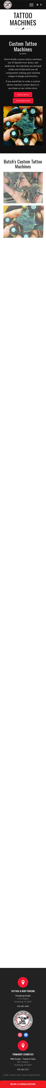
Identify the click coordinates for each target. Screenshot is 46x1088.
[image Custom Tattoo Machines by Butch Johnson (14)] (23, 188)
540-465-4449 (23, 1006)
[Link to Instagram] (37, 4)
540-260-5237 (23, 1069)
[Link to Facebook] (41, 4)
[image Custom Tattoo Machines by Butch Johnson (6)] (23, 220)
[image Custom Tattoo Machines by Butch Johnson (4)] (23, 253)
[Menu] (30, 4)
